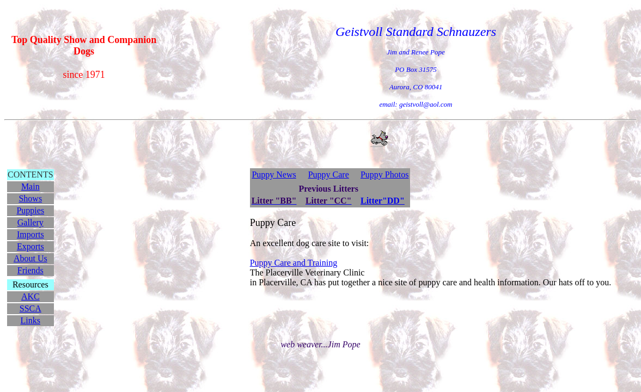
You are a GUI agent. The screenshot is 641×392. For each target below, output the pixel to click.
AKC (30, 296)
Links (30, 320)
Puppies (30, 210)
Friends (30, 270)
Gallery (30, 222)
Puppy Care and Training (293, 262)
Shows (30, 198)
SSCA (30, 308)
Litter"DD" (383, 200)
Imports (30, 234)
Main (30, 186)
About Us (30, 258)
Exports (30, 246)
